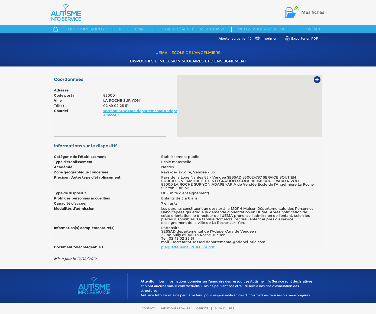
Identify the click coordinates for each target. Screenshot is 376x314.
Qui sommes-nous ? (87, 29)
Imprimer (269, 38)
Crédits (202, 308)
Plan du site (224, 308)
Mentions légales (175, 308)
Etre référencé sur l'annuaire (193, 29)
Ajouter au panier (233, 38)
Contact (311, 29)
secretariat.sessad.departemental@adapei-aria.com (142, 112)
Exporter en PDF (304, 38)
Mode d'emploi (134, 29)
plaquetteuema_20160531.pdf (188, 247)
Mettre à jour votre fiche (264, 29)
